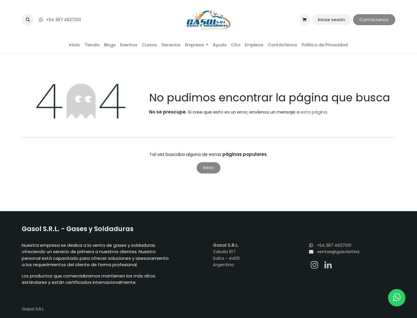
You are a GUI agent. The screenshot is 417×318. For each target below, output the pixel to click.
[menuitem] (74, 45)
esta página (314, 112)
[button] (28, 20)
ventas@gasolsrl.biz (338, 251)
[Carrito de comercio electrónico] (304, 20)
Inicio (208, 168)
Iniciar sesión (331, 20)
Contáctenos (374, 20)
